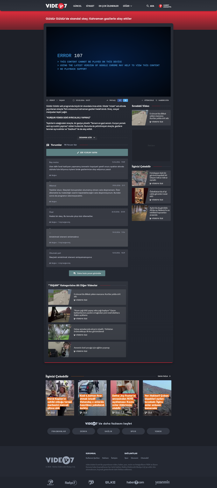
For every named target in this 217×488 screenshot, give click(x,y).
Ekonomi (134, 458)
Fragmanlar (59, 431)
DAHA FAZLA (164, 376)
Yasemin (162, 482)
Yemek (158, 431)
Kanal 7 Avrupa (91, 482)
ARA (150, 6)
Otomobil (145, 458)
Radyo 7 (71, 482)
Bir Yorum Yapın (87, 152)
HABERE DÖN (162, 100)
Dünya (83, 431)
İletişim (114, 458)
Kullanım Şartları (93, 458)
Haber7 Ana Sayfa (165, 6)
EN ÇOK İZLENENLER (108, 6)
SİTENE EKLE (148, 100)
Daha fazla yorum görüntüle (87, 273)
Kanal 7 (50, 482)
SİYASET (90, 6)
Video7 (52, 100)
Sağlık (108, 431)
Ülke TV (110, 482)
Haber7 (135, 482)
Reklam (105, 458)
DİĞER (127, 6)
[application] (108, 62)
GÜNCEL (77, 6)
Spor (133, 431)
